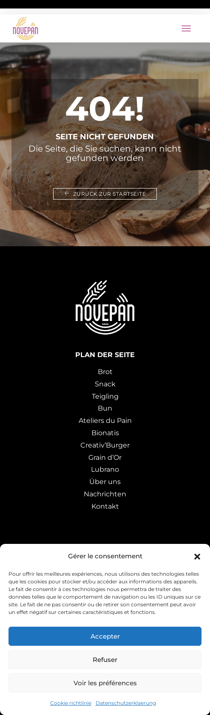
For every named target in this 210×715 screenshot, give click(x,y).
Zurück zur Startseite (105, 194)
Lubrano (105, 469)
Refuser (105, 660)
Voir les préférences (105, 683)
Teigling (105, 396)
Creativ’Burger (105, 445)
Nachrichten (105, 494)
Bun (105, 408)
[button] (197, 556)
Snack (105, 384)
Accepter (105, 636)
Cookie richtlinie (70, 703)
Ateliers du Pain (105, 421)
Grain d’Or (105, 457)
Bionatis (105, 433)
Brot (105, 372)
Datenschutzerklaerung (126, 703)
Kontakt (105, 506)
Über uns (105, 482)
